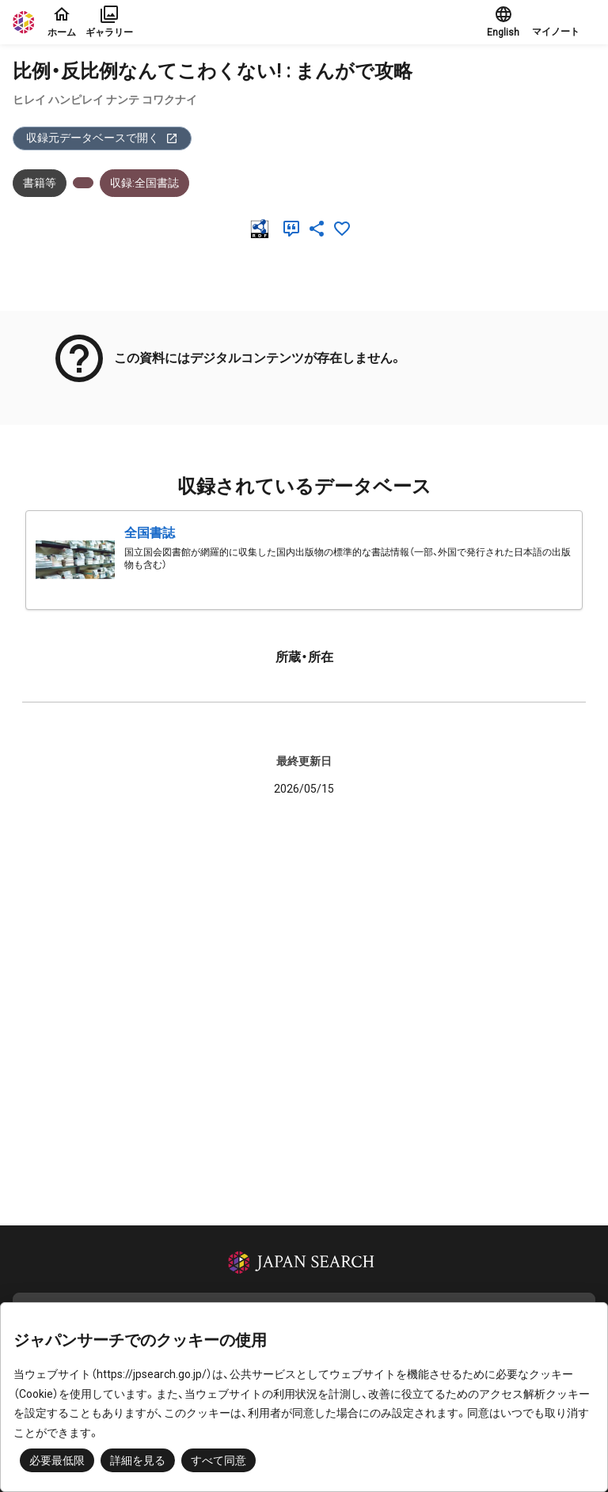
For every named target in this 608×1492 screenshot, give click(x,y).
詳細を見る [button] (137, 1460)
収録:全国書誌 (144, 182)
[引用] (294, 228)
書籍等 (39, 182)
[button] (563, 22)
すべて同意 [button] (218, 1460)
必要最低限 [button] (57, 1460)
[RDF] (263, 228)
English (503, 21)
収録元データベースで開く (102, 138)
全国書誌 (149, 532)
